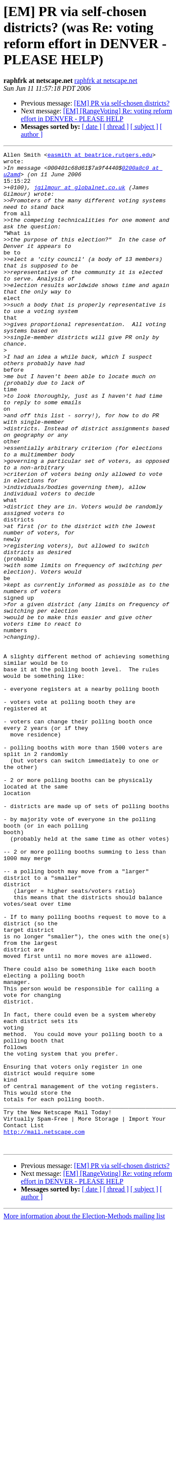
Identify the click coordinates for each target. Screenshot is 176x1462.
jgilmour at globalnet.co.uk (79, 195)
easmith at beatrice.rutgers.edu (99, 156)
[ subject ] (144, 126)
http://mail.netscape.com (44, 1328)
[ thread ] (116, 126)
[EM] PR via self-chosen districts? (121, 103)
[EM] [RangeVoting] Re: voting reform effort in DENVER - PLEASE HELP (96, 114)
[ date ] (91, 126)
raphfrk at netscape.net (106, 80)
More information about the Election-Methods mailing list (84, 1415)
